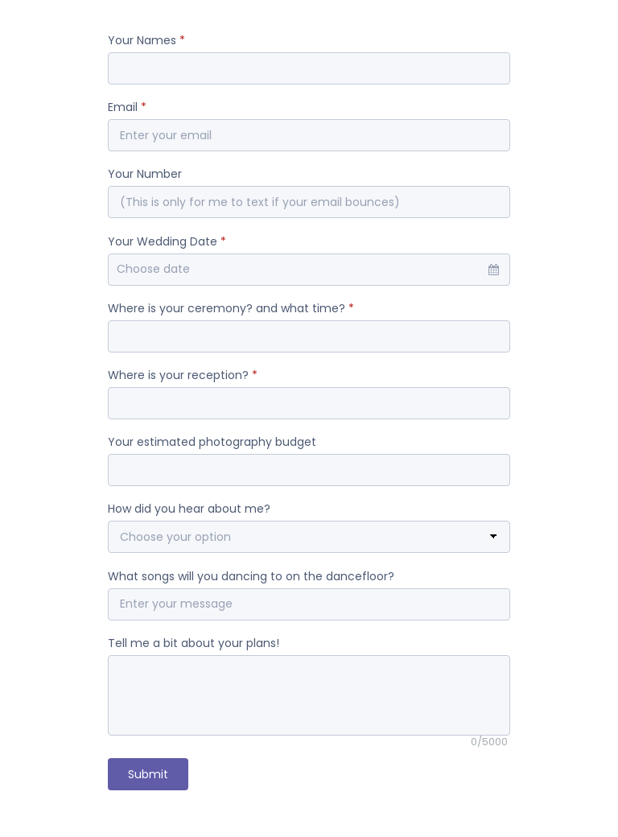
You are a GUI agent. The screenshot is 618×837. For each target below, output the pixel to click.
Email (127, 107)
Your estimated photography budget (212, 442)
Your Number (145, 174)
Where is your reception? (183, 375)
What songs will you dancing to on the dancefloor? (251, 576)
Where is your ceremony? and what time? (231, 308)
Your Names (146, 40)
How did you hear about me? (189, 509)
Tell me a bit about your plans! (193, 643)
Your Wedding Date (167, 241)
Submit (148, 774)
